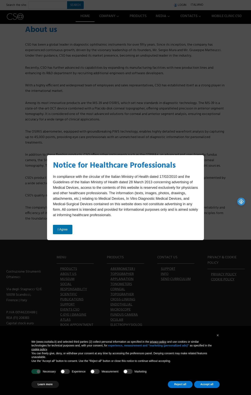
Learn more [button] (45, 384)
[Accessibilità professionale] (241, 201)
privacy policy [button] (158, 341)
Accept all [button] (206, 384)
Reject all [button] (180, 384)
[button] (218, 335)
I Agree (63, 229)
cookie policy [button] (39, 349)
